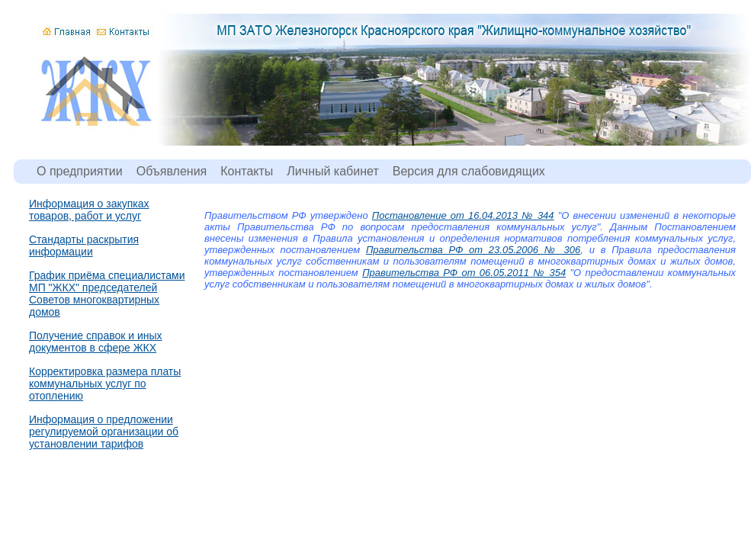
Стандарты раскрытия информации (84, 245)
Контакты (246, 171)
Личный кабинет (332, 171)
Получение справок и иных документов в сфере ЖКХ (95, 341)
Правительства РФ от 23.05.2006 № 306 (473, 249)
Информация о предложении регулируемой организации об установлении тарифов (103, 431)
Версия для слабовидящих (469, 171)
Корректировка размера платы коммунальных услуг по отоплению (105, 383)
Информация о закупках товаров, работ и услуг (89, 209)
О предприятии (80, 171)
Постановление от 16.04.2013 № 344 (463, 215)
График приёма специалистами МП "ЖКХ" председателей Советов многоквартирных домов (107, 293)
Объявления (171, 171)
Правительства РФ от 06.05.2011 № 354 (464, 272)
